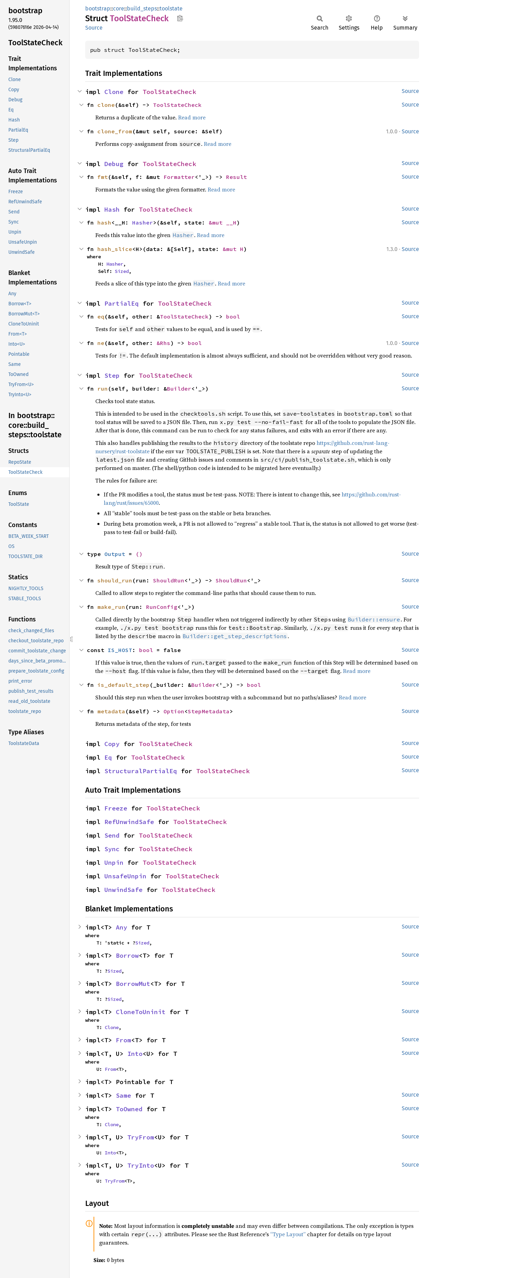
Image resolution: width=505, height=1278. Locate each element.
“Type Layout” (288, 1234)
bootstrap (97, 8)
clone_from (114, 131)
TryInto (140, 1165)
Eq (108, 757)
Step (112, 375)
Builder (179, 388)
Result (236, 176)
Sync (112, 849)
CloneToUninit (141, 1012)
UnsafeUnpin (125, 876)
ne (100, 342)
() (139, 553)
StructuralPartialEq (140, 771)
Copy (112, 744)
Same (123, 1095)
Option (173, 711)
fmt (102, 176)
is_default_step (123, 684)
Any (121, 927)
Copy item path (180, 18)
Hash (112, 209)
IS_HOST (120, 649)
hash (104, 222)
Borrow (127, 955)
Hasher (142, 222)
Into (135, 1054)
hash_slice (114, 248)
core (118, 8)
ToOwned (129, 1109)
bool (233, 316)
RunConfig (161, 606)
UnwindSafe (123, 890)
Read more (192, 117)
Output (114, 553)
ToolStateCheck (169, 92)
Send (112, 835)
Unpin (113, 862)
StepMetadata (209, 711)
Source (94, 27)
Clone (113, 92)
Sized (122, 271)
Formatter (179, 176)
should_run (114, 580)
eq (100, 316)
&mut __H (223, 222)
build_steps (142, 8)
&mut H (233, 248)
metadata (111, 711)
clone (106, 104)
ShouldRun (168, 580)
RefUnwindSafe (129, 822)
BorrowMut (133, 984)
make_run (111, 606)
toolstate (171, 8)
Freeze (115, 808)
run (102, 388)
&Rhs (163, 342)
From (123, 1040)
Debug (113, 164)
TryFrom (140, 1137)
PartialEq (121, 303)
